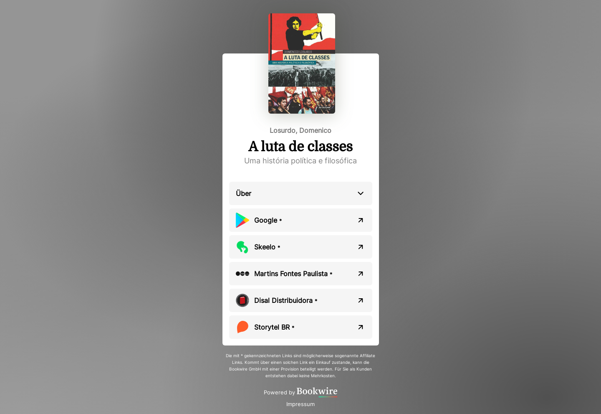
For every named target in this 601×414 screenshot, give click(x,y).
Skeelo (267, 247)
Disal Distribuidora (285, 300)
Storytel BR (274, 327)
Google (268, 220)
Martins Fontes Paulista (293, 273)
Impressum (300, 404)
